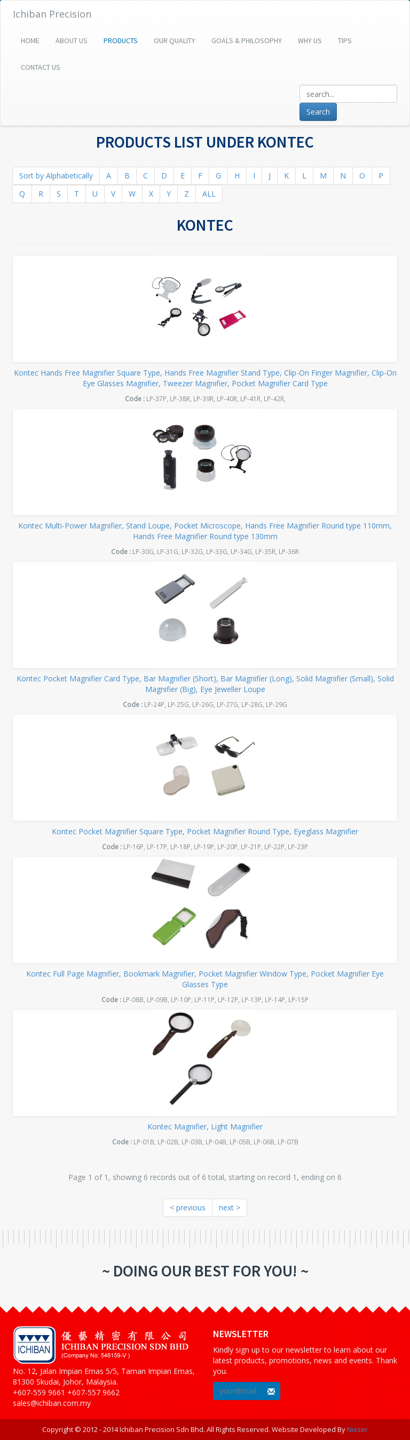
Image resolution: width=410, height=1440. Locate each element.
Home (30, 40)
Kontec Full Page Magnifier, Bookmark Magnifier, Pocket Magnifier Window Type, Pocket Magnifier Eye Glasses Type (205, 979)
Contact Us (40, 67)
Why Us (310, 40)
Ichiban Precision (52, 13)
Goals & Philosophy (246, 40)
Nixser (357, 1429)
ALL (209, 194)
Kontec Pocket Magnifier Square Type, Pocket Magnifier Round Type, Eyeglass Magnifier (205, 831)
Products (121, 40)
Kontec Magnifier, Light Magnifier (205, 1126)
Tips (345, 40)
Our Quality (174, 40)
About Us (72, 40)
